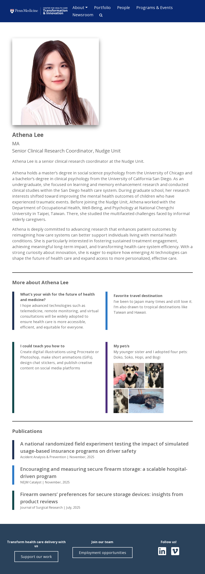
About (78, 7)
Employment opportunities (102, 552)
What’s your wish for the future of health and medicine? (57, 297)
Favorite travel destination (138, 295)
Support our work (36, 556)
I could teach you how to (42, 346)
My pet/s (121, 346)
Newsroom (82, 14)
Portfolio (102, 7)
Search (99, 15)
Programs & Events (154, 7)
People (123, 7)
